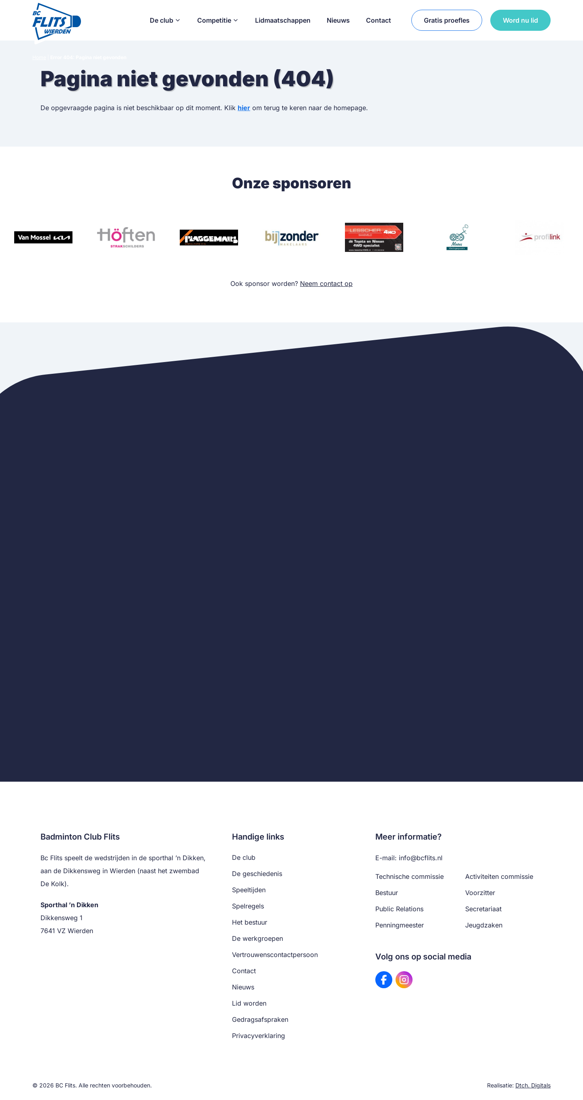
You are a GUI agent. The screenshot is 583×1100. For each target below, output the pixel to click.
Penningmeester (399, 925)
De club (165, 20)
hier (244, 108)
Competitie (218, 20)
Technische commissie (409, 876)
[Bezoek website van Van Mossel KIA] (43, 237)
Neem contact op (326, 283)
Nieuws (338, 20)
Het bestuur (249, 922)
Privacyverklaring (258, 1036)
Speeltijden (249, 890)
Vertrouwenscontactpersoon (275, 955)
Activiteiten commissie (499, 876)
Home (39, 57)
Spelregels (248, 906)
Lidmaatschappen (283, 20)
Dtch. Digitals (533, 1085)
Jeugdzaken (483, 925)
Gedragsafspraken (260, 1019)
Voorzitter (480, 893)
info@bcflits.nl (421, 858)
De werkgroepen (257, 938)
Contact (378, 20)
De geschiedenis (257, 874)
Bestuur (386, 893)
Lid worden (249, 1003)
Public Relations (399, 909)
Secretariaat (483, 909)
